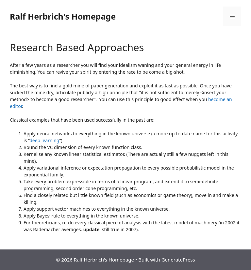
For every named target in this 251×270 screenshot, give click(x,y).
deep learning (44, 140)
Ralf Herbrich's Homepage (63, 16)
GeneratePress (178, 259)
